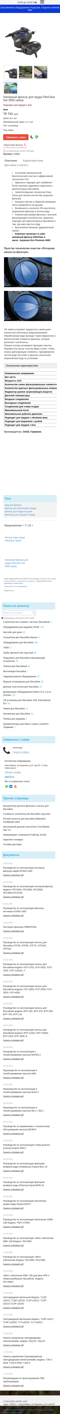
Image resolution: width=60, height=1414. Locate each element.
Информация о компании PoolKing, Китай (24, 834)
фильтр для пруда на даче (18, 511)
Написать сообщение (12, 1412)
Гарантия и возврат (13, 839)
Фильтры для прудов (26, 581)
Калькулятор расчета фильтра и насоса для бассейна (26, 807)
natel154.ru (9, 777)
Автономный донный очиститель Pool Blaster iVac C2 (26, 828)
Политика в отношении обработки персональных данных (28, 1410)
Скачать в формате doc (13, 931)
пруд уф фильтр (13, 505)
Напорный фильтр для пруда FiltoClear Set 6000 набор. (16, 563)
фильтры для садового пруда (20, 514)
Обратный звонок (13, 144)
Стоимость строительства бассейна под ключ (26, 814)
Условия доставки (12, 844)
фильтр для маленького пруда (20, 508)
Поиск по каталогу (16, 605)
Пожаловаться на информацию (15, 586)
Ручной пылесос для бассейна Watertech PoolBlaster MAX (24, 820)
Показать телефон (21, 752)
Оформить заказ (16, 137)
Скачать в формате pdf (13, 875)
